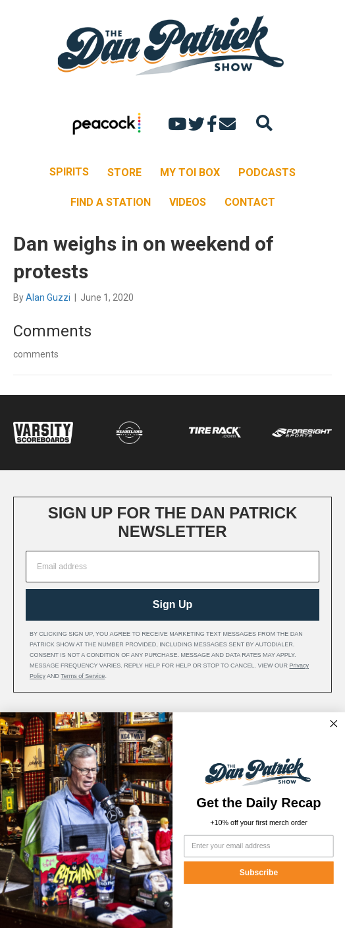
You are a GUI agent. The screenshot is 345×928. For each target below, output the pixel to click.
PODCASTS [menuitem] (267, 172)
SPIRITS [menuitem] (69, 172)
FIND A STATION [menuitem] (110, 202)
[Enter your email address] (258, 846)
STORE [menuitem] (124, 172)
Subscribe (259, 872)
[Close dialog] (334, 723)
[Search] (264, 123)
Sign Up (172, 604)
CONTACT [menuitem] (250, 202)
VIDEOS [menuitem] (187, 202)
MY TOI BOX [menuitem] (190, 172)
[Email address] (172, 566)
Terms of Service (83, 676)
